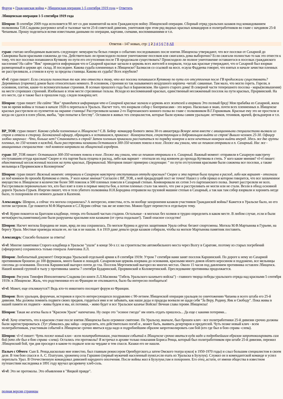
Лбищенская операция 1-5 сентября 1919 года (81, 8)
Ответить (126, 8)
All (171, 44)
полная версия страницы (20, 391)
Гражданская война (29, 8)
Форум (7, 8)
